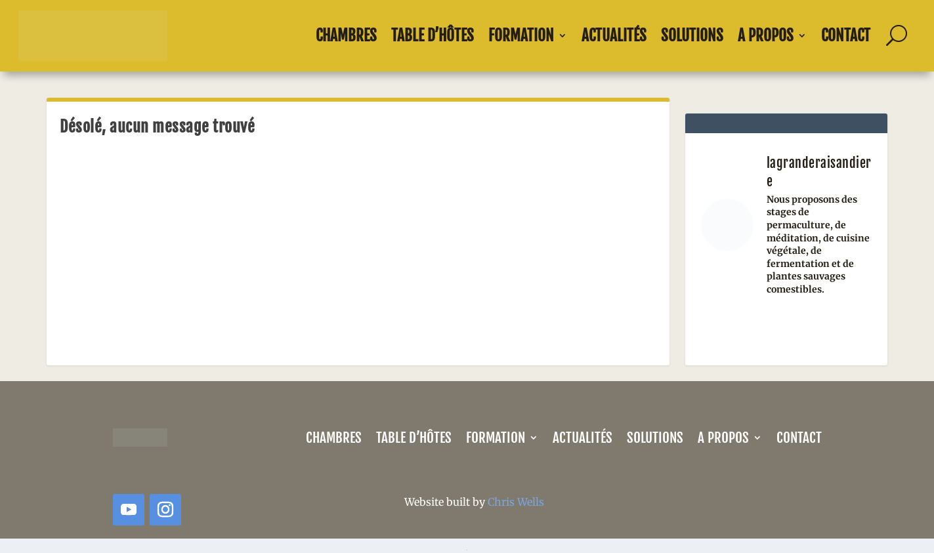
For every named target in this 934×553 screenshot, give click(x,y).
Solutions (692, 35)
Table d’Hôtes (432, 35)
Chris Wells (516, 501)
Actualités (614, 35)
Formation (521, 35)
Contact (845, 35)
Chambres (346, 35)
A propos (766, 35)
